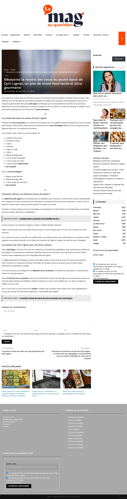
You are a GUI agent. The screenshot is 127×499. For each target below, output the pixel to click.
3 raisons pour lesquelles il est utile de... (117, 146)
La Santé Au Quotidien (76, 417)
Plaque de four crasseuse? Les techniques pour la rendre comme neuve (45, 393)
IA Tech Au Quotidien (75, 442)
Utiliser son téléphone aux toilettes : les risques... (100, 147)
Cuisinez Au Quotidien (76, 445)
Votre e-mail (109, 256)
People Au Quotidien (75, 426)
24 (107, 99)
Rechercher (97, 55)
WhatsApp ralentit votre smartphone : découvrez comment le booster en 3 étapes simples (109, 164)
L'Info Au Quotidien (75, 420)
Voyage (96, 243)
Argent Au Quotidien (75, 435)
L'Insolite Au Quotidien (76, 432)
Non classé (97, 230)
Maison (76, 35)
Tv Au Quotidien (73, 429)
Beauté (27, 35)
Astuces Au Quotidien (75, 423)
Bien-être (38, 35)
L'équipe (6, 426)
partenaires (104, 278)
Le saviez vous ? (62, 35)
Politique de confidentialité (12, 419)
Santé (95, 240)
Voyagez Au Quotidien (76, 448)
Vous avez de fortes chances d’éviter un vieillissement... (101, 124)
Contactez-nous (8, 417)
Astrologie (15, 35)
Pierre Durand (10, 91)
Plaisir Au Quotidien (75, 438)
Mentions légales (9, 422)
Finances (16, 42)
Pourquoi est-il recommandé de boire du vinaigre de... (117, 124)
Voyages (5, 42)
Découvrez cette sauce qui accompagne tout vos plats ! (74, 392)
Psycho (86, 35)
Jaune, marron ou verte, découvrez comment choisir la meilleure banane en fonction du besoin (15, 393)
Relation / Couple (100, 35)
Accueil (5, 35)
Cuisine (49, 35)
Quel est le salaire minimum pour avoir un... (107, 94)
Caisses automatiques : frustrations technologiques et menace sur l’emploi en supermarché (108, 179)
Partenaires (7, 424)
